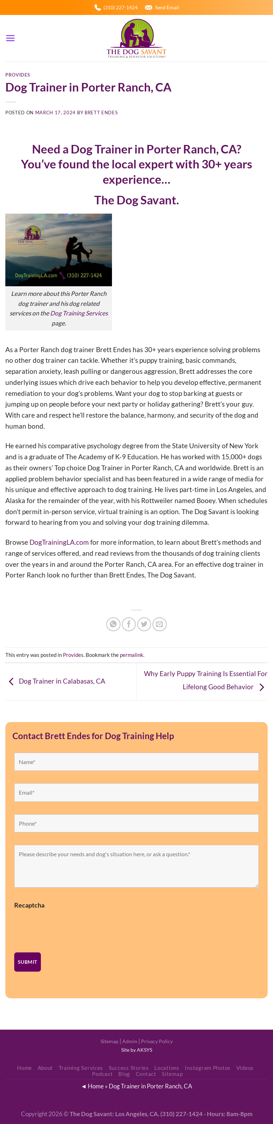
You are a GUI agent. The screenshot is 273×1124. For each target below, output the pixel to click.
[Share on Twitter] (144, 624)
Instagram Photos (208, 1068)
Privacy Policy (157, 1041)
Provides (17, 75)
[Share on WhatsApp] (113, 624)
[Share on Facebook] (129, 624)
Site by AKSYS (136, 1050)
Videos (245, 1068)
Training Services (81, 1068)
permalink (131, 655)
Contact (146, 1074)
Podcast (102, 1074)
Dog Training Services (79, 313)
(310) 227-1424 (120, 7)
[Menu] (10, 38)
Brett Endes (101, 112)
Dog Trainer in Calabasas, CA (55, 681)
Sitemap (109, 1041)
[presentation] (68, 926)
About (45, 1068)
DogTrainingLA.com (59, 542)
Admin (129, 1041)
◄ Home (92, 1086)
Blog (124, 1074)
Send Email (167, 7)
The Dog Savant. (136, 200)
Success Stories (129, 1068)
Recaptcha (29, 905)
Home (24, 1068)
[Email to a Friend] (159, 624)
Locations (167, 1068)
